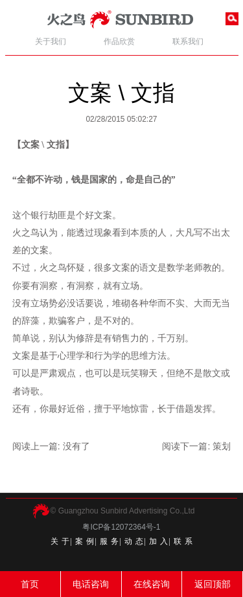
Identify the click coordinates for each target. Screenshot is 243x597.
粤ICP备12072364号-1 (121, 527)
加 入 (158, 541)
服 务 (109, 541)
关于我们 (50, 41)
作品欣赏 (119, 41)
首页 (30, 584)
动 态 (134, 541)
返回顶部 (212, 584)
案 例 (85, 541)
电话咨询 (91, 584)
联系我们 (187, 41)
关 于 (60, 541)
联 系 (183, 541)
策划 (222, 446)
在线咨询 (151, 584)
